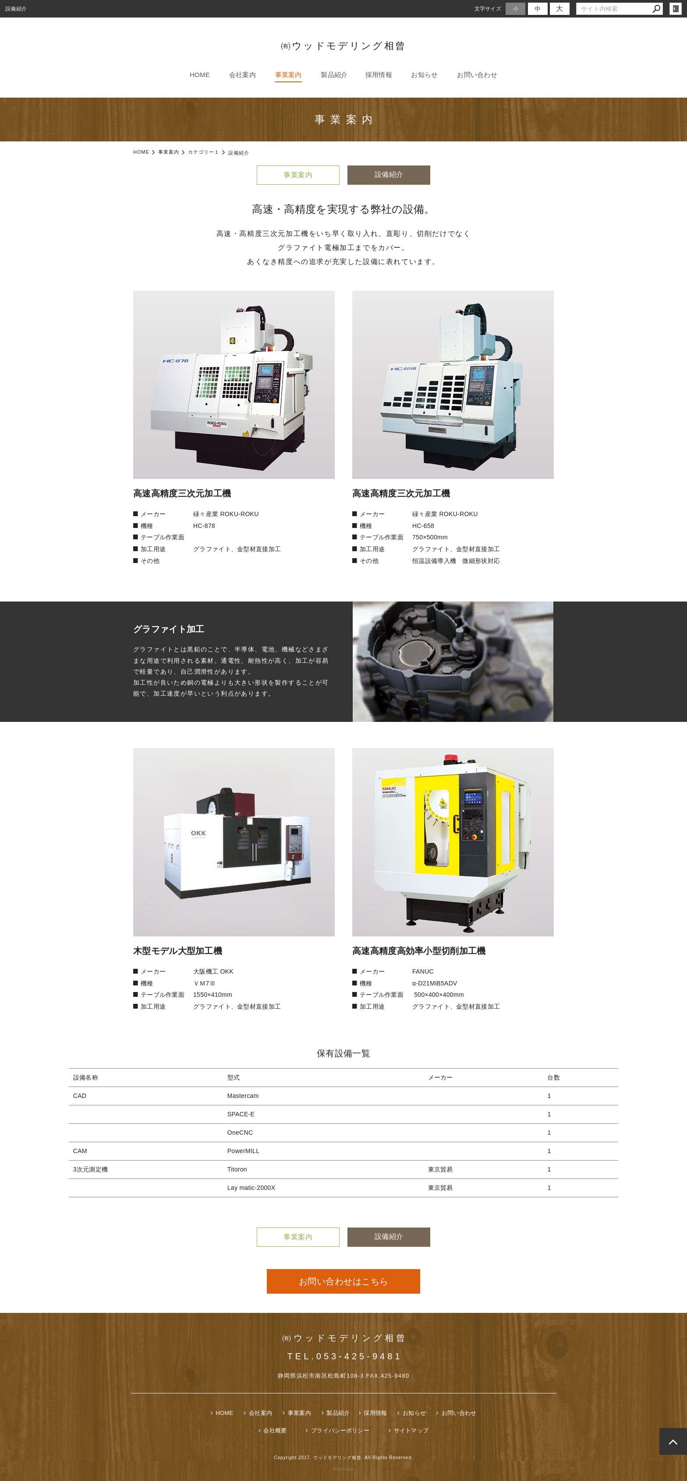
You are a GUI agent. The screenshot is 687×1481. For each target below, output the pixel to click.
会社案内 (242, 74)
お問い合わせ (477, 74)
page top (673, 1441)
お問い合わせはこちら (344, 1281)
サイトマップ (411, 1430)
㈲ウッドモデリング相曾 (343, 45)
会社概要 (275, 1430)
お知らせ (424, 74)
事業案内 (288, 74)
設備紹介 (391, 174)
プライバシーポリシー (340, 1430)
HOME (200, 74)
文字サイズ (488, 8)
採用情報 (378, 74)
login (675, 9)
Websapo (343, 1469)
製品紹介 (334, 74)
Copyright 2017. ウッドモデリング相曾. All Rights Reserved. (343, 1457)
